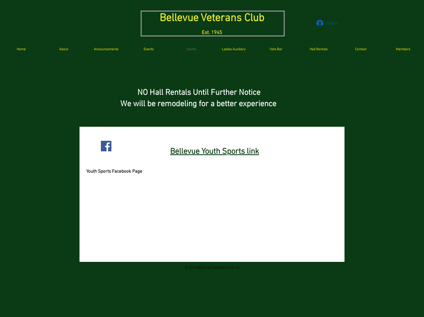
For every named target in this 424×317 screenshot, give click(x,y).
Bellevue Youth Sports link (214, 152)
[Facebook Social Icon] (106, 146)
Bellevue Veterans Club (212, 18)
